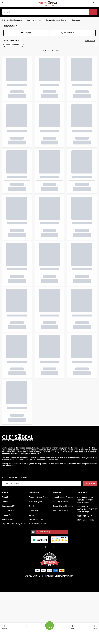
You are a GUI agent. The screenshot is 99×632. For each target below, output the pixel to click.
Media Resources (36, 519)
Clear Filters (90, 40)
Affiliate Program (35, 502)
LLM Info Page (8, 510)
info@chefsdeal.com (85, 520)
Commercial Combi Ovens (56, 20)
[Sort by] (77, 33)
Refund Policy (7, 519)
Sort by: (66, 33)
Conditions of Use (9, 506)
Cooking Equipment (14, 20)
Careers (32, 515)
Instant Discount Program (63, 497)
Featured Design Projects (39, 497)
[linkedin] (53, 547)
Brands (31, 506)
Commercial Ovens (34, 20)
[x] (49, 547)
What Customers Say (37, 524)
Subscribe (90, 483)
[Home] (3, 20)
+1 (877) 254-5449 (84, 516)
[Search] (93, 12)
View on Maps (83, 502)
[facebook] (42, 547)
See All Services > (60, 510)
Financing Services (60, 502)
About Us (5, 497)
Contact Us (6, 502)
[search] (49, 12)
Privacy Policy (7, 515)
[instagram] (56, 547)
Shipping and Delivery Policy (13, 524)
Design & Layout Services (63, 506)
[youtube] (45, 547)
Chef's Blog (33, 510)
